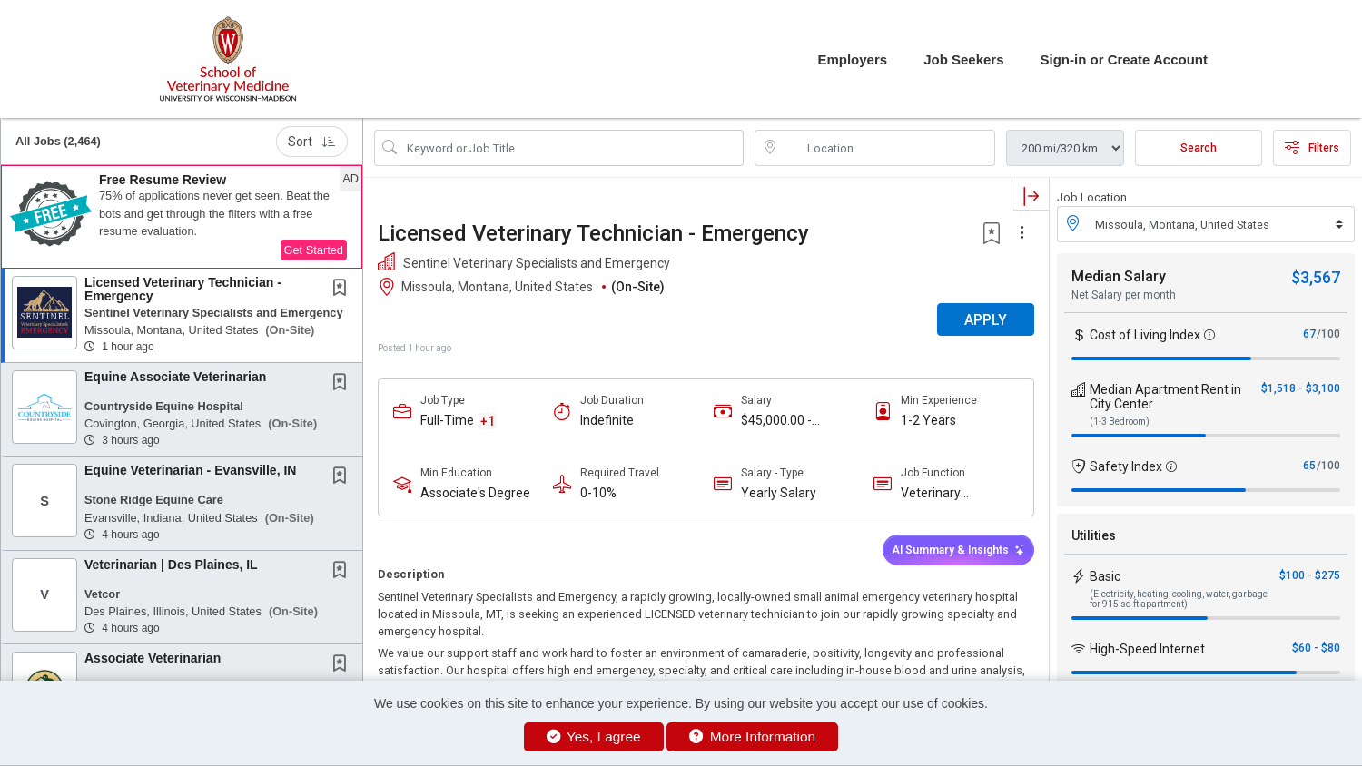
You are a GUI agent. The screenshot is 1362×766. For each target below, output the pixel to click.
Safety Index (1126, 466)
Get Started (313, 250)
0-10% (598, 493)
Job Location (1092, 197)
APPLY (985, 320)
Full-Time (447, 420)
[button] (181, 217)
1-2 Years (928, 420)
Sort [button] (312, 141)
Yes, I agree (594, 736)
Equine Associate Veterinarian (175, 376)
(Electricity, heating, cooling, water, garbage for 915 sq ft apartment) (1179, 599)
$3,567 (1315, 277)
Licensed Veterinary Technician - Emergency (182, 289)
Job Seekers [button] (963, 59)
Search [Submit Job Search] (1198, 148)
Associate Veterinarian (152, 658)
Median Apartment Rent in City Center (1165, 396)
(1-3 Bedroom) (1120, 422)
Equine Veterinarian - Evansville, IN (190, 470)
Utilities (1093, 535)
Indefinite (607, 420)
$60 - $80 (1316, 648)
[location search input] (887, 148)
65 (1309, 465)
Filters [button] (1312, 148)
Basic (1105, 576)
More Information (752, 736)
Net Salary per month (1123, 295)
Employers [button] (852, 59)
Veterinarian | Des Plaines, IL (171, 564)
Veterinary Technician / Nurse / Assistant (958, 493)
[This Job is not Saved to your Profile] (343, 289)
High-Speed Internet (1147, 649)
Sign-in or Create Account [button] (1124, 59)
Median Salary (1118, 276)
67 (1309, 334)
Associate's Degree (475, 493)
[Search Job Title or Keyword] (572, 148)
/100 (1328, 334)
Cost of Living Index (1145, 335)
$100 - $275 (1309, 575)
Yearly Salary (778, 493)
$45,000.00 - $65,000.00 (776, 420)
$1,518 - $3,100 (1300, 388)
